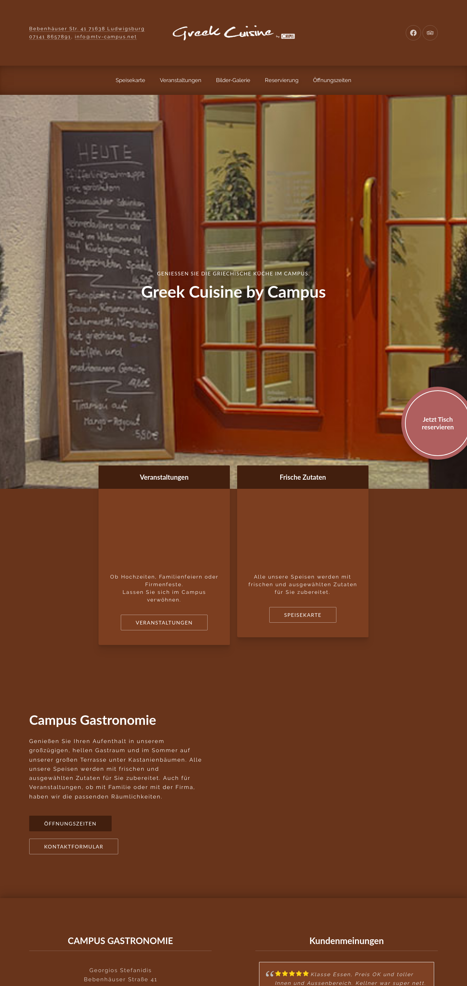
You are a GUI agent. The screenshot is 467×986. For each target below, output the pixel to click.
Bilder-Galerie (233, 80)
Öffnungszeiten (332, 80)
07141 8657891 (50, 36)
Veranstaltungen (180, 80)
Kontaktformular (73, 846)
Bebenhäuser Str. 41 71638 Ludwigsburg (87, 28)
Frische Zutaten (303, 477)
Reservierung (281, 80)
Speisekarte (130, 80)
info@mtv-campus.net (106, 36)
